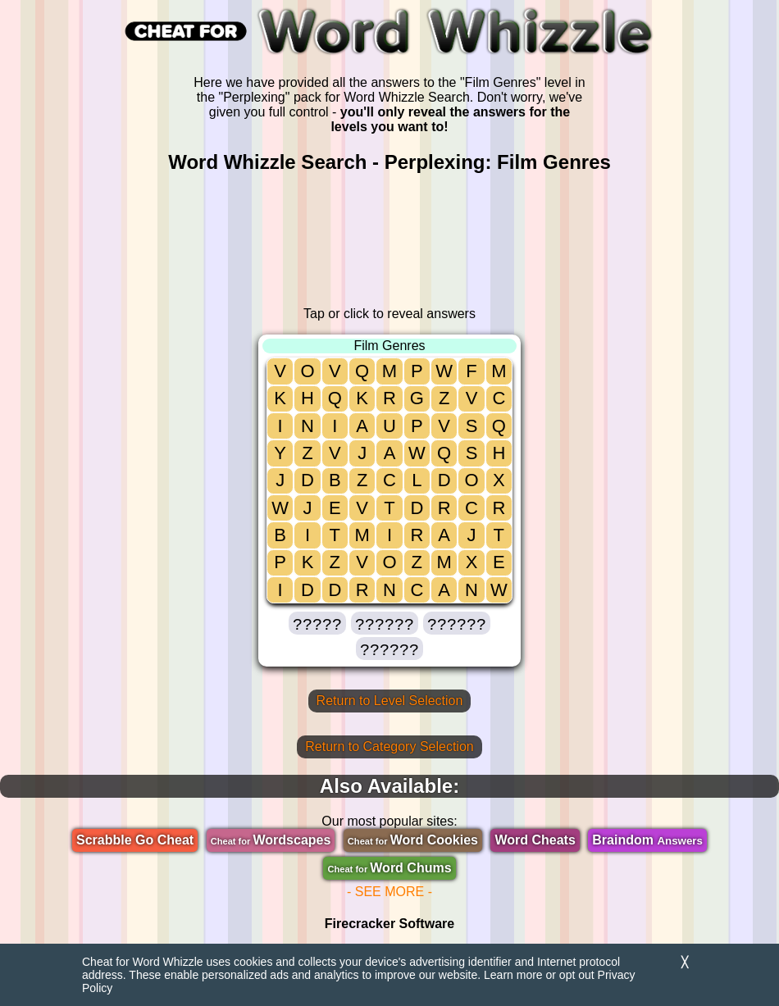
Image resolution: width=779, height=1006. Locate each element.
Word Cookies (413, 840)
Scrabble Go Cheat (135, 840)
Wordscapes (271, 840)
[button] (317, 623)
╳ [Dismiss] (684, 962)
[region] (389, 240)
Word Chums (389, 868)
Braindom (647, 840)
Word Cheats (534, 840)
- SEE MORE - (389, 892)
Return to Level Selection (390, 701)
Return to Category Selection (389, 746)
